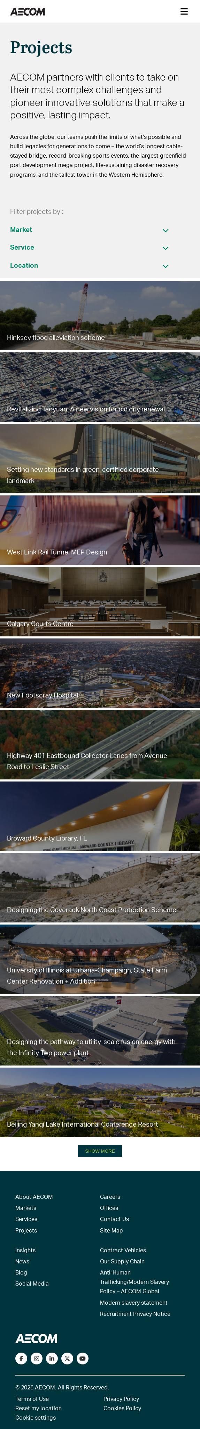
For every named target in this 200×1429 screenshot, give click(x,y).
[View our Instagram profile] (37, 1358)
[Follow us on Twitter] (67, 1358)
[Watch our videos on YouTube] (83, 1358)
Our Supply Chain (122, 1261)
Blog (21, 1272)
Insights (25, 1250)
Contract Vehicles (123, 1250)
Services (26, 1218)
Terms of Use (32, 1398)
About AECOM (34, 1196)
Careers (110, 1196)
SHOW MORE (100, 1151)
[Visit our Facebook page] (21, 1358)
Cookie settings (35, 1417)
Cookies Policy (122, 1408)
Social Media (32, 1283)
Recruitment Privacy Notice (135, 1313)
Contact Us (114, 1218)
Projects (26, 1230)
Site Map (111, 1230)
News (22, 1261)
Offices (109, 1207)
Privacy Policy (121, 1398)
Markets (25, 1207)
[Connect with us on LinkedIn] (52, 1358)
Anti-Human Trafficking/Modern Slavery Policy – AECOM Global (134, 1282)
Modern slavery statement (134, 1302)
